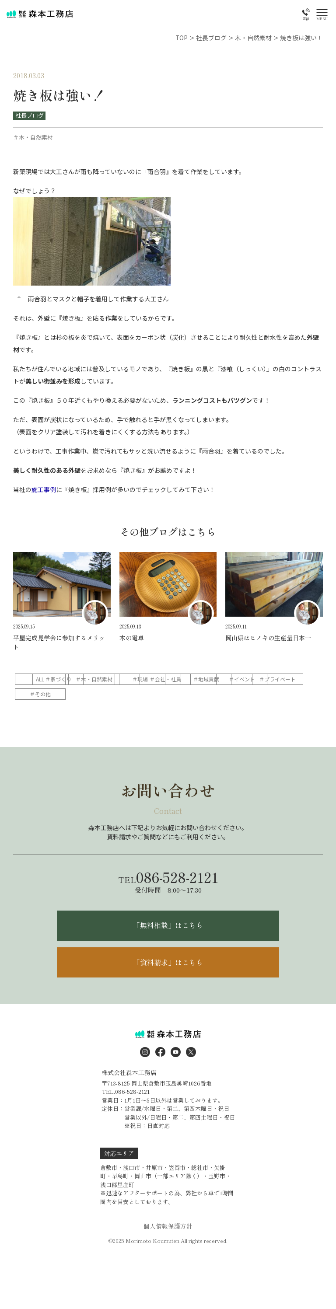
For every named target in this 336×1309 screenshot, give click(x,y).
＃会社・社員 (265, 678)
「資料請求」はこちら (168, 962)
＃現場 (209, 678)
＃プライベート (153, 693)
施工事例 (44, 489)
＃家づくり (97, 678)
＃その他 (209, 693)
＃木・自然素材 (153, 678)
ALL (41, 678)
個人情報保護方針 (168, 1226)
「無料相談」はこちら (168, 925)
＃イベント (97, 693)
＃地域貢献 (41, 693)
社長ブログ (29, 116)
